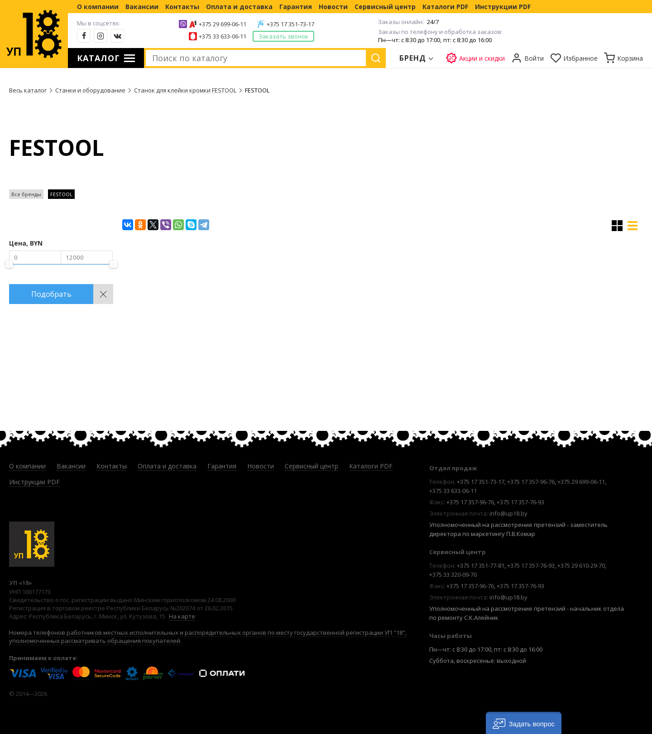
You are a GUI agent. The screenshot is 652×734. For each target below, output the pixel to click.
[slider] (9, 264)
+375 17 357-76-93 (520, 502)
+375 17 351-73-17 (290, 24)
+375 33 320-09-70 (453, 574)
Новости (333, 6)
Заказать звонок (283, 36)
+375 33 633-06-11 (222, 36)
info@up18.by (508, 513)
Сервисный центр (385, 6)
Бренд (413, 58)
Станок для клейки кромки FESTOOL (185, 90)
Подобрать (51, 294)
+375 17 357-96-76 (531, 482)
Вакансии (141, 6)
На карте (182, 616)
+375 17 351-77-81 (480, 565)
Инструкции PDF (503, 6)
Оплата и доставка (239, 6)
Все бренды (26, 194)
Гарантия (295, 6)
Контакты (182, 6)
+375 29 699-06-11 (222, 24)
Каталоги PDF (445, 6)
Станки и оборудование (90, 90)
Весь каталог (28, 90)
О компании (98, 6)
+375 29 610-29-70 (581, 565)
